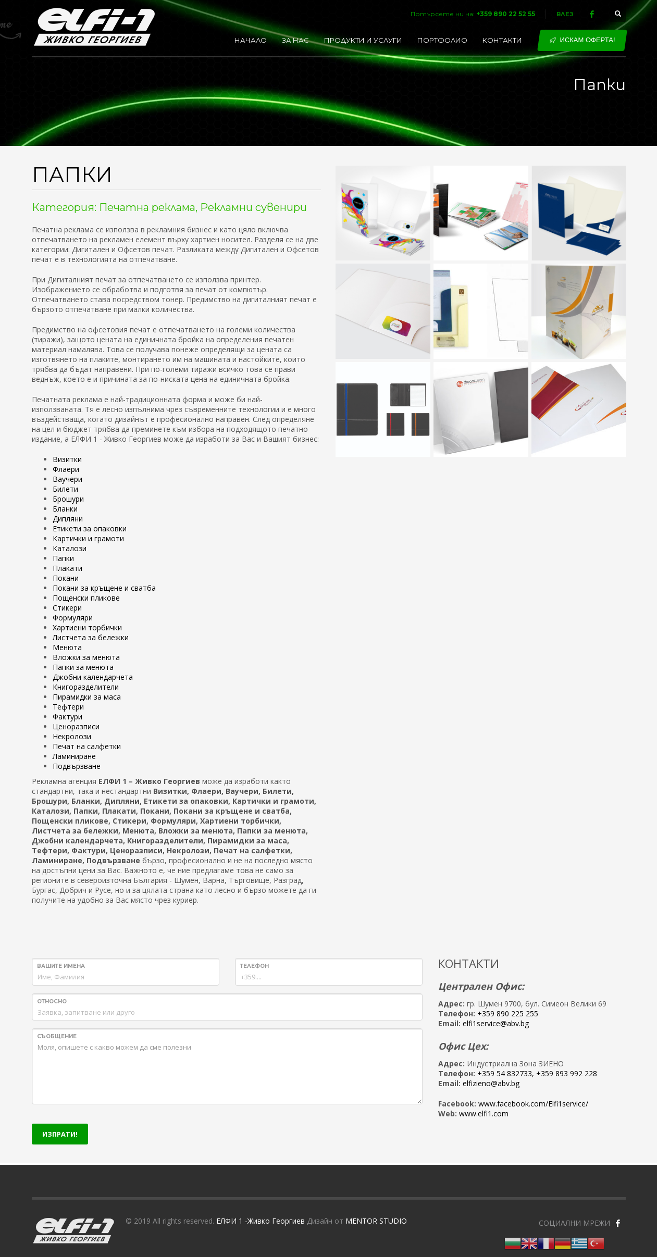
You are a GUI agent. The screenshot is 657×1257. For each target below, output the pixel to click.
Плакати (67, 568)
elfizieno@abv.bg (491, 1083)
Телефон (254, 966)
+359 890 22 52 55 (505, 14)
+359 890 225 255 (507, 1013)
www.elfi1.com (484, 1113)
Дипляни (68, 519)
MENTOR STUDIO (376, 1221)
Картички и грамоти (88, 538)
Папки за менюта (83, 667)
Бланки (65, 509)
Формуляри (73, 618)
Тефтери (68, 707)
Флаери (66, 469)
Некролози (72, 736)
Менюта (67, 647)
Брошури (68, 499)
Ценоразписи (76, 726)
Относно (52, 1001)
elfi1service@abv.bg (496, 1023)
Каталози (69, 548)
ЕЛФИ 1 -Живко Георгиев (260, 1221)
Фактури (67, 716)
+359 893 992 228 (566, 1073)
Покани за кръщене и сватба (104, 588)
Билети (65, 489)
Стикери (67, 608)
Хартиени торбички (87, 627)
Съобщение (57, 1036)
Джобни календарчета (93, 677)
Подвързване (77, 766)
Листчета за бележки (91, 637)
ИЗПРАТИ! (60, 1134)
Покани (66, 578)
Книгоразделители (86, 687)
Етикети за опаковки (90, 528)
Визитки (67, 459)
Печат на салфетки (87, 746)
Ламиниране (74, 756)
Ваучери (67, 479)
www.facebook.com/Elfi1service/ (533, 1104)
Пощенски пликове (86, 598)
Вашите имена (61, 966)
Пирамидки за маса (87, 697)
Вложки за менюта (86, 657)
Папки (63, 558)
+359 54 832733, (505, 1073)
